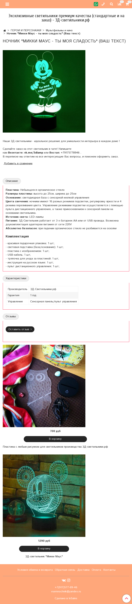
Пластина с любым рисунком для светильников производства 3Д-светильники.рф (55, 447)
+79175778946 (70, 153)
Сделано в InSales (66, 598)
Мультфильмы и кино (59, 30)
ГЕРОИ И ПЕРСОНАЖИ (26, 30)
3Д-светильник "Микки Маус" (44, 557)
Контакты (109, 570)
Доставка (83, 570)
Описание (12, 181)
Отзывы (11, 316)
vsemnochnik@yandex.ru (66, 592)
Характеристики (16, 278)
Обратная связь (65, 570)
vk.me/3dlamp (33, 153)
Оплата (96, 570)
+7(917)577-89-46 (66, 587)
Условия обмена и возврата (35, 570)
